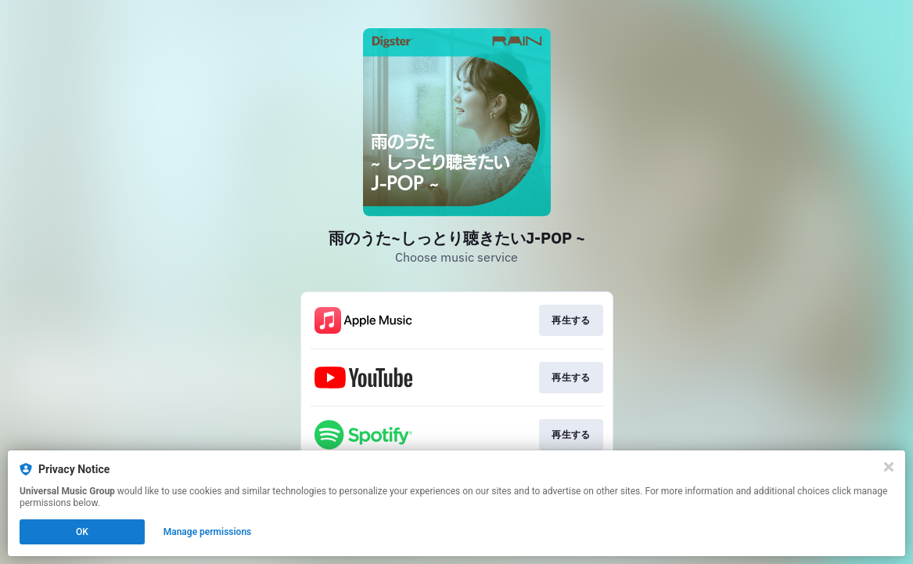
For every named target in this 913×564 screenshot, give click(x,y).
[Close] (888, 466)
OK (82, 531)
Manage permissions (208, 531)
